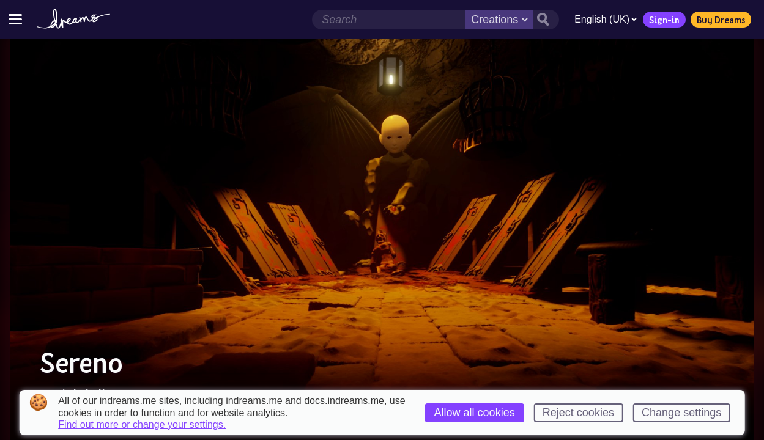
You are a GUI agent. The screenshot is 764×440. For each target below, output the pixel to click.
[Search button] (546, 19)
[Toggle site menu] (15, 19)
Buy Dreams (721, 19)
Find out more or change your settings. (142, 425)
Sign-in (664, 19)
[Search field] (388, 19)
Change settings (681, 412)
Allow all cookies (474, 412)
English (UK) (605, 19)
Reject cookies (578, 412)
